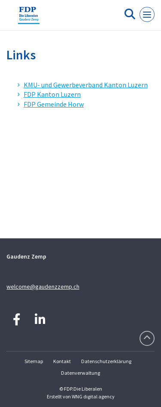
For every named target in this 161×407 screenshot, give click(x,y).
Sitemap (33, 361)
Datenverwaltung (80, 373)
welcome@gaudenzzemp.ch (42, 286)
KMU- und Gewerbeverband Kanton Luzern (86, 84)
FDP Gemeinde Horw (54, 104)
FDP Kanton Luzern (52, 94)
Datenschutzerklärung (106, 361)
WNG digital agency (93, 396)
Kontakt (62, 361)
